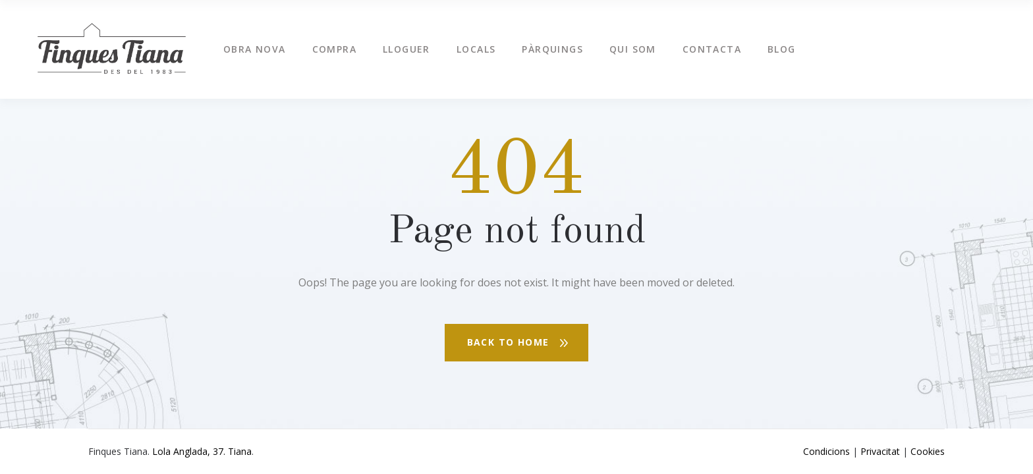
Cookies (927, 451)
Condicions (826, 451)
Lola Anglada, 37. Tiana (202, 451)
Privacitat (880, 451)
